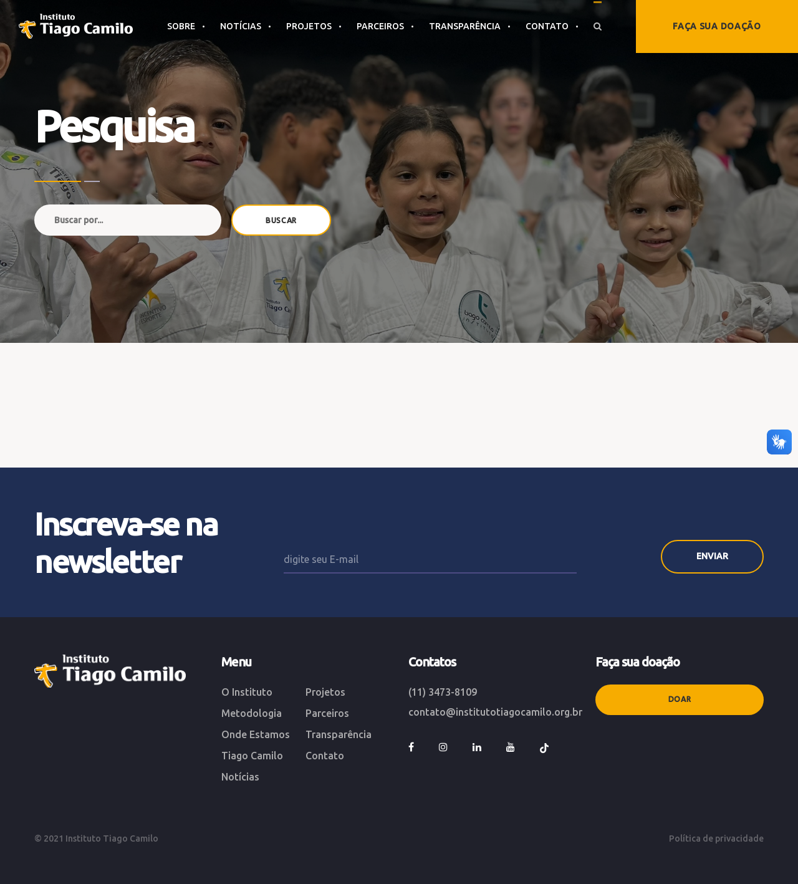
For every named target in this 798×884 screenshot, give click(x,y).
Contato (324, 755)
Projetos (325, 692)
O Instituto (246, 692)
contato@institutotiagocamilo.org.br (495, 712)
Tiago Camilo (252, 755)
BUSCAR (281, 220)
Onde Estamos (255, 734)
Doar (679, 699)
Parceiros (327, 713)
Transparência (338, 734)
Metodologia (251, 713)
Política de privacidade (716, 838)
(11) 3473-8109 (442, 692)
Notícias (240, 776)
